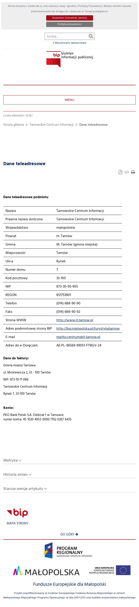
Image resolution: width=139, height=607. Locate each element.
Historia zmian (15, 475)
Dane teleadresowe (93, 125)
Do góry (69, 534)
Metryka (10, 460)
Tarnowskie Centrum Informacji (52, 125)
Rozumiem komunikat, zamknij (69, 18)
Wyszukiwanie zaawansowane (69, 43)
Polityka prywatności (69, 24)
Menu (69, 100)
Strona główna (13, 125)
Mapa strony (17, 523)
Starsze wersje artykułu (23, 489)
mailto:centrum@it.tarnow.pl (78, 337)
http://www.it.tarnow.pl (74, 320)
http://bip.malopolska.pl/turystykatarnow (88, 329)
